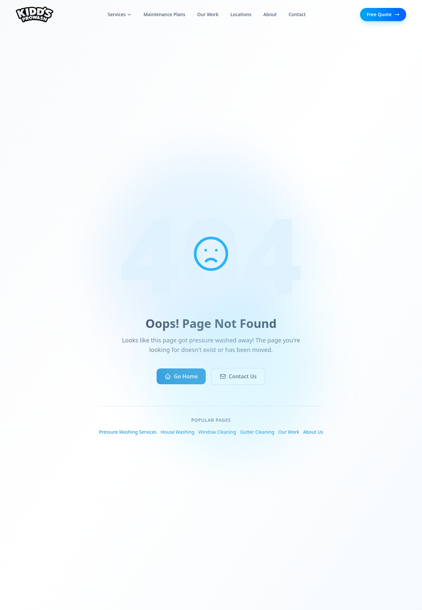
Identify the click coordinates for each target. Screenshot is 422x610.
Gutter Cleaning (257, 432)
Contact (297, 14)
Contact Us (238, 376)
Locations (241, 14)
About (270, 14)
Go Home (181, 376)
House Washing (178, 432)
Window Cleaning (217, 432)
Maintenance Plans (164, 14)
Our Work (208, 14)
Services (120, 14)
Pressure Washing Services (128, 432)
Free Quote (383, 14)
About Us (313, 432)
